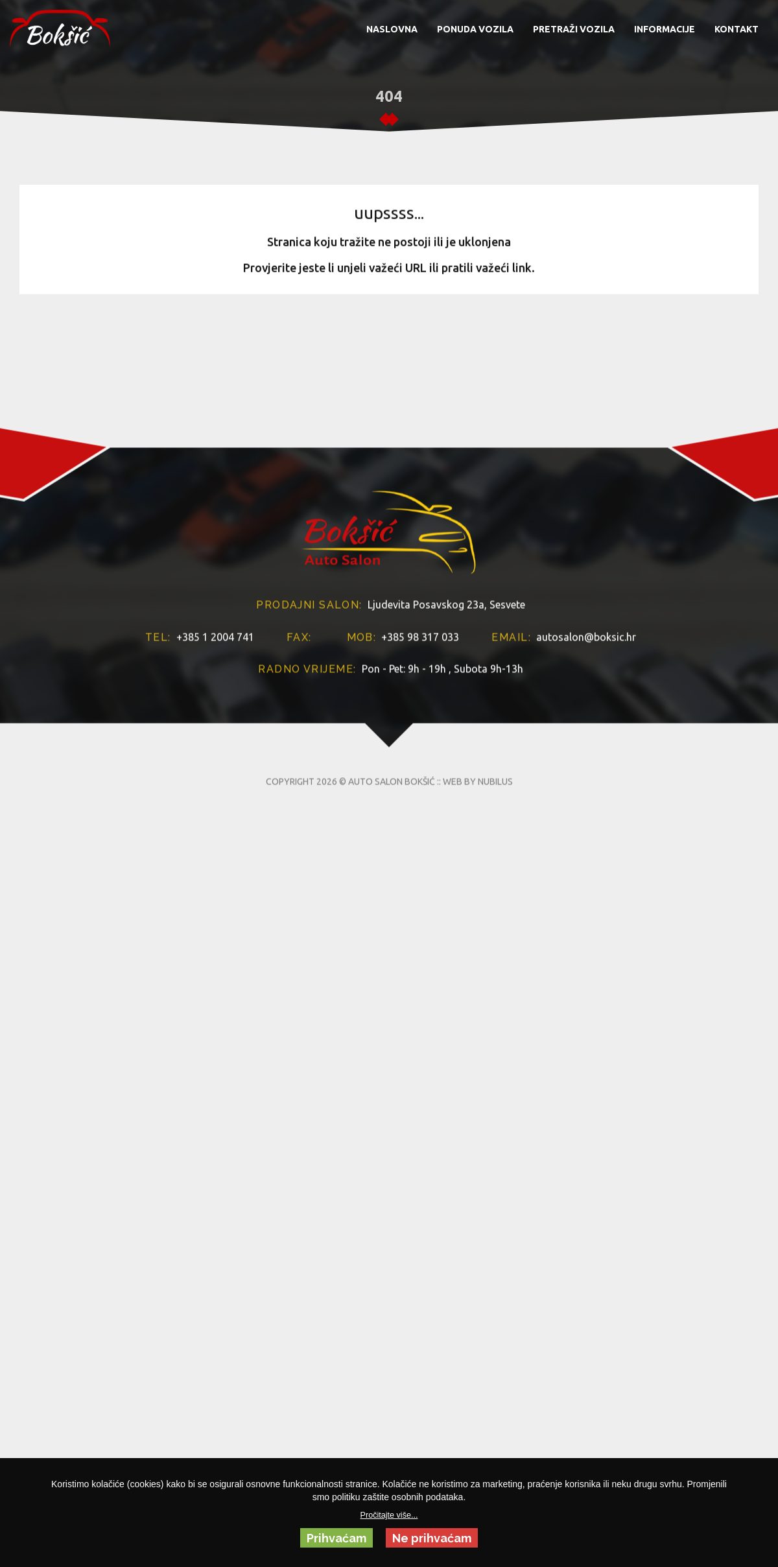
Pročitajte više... (389, 1515)
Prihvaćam (336, 1538)
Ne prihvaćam (431, 1538)
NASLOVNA (392, 29)
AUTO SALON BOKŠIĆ (391, 871)
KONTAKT (736, 29)
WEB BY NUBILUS (478, 871)
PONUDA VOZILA (475, 29)
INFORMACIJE (664, 29)
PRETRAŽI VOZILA (574, 29)
